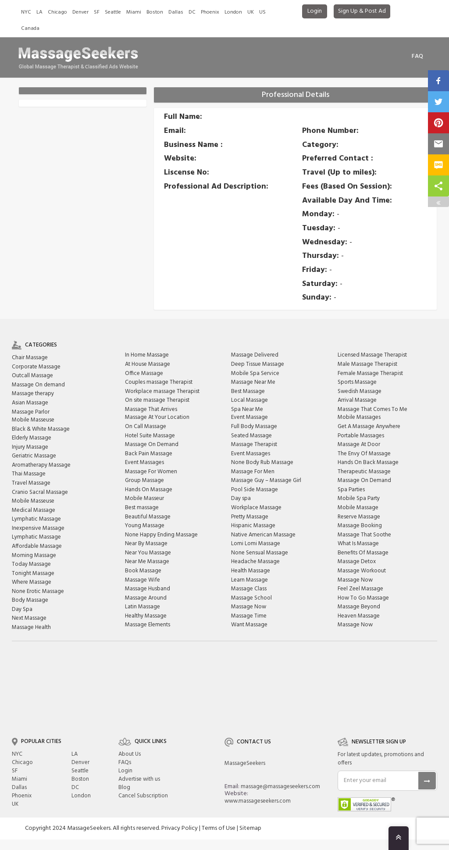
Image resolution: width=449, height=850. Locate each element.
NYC (26, 12)
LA (39, 12)
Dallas (175, 12)
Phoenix (210, 12)
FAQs (124, 762)
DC (192, 12)
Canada (30, 28)
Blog (124, 787)
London (233, 12)
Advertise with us (139, 779)
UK (250, 12)
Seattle (113, 12)
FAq (417, 56)
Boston (154, 12)
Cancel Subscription (143, 796)
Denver (80, 12)
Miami (133, 12)
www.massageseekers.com (257, 801)
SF (97, 12)
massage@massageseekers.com (280, 786)
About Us (129, 754)
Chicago (57, 12)
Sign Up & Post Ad (362, 11)
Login (314, 11)
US (262, 12)
